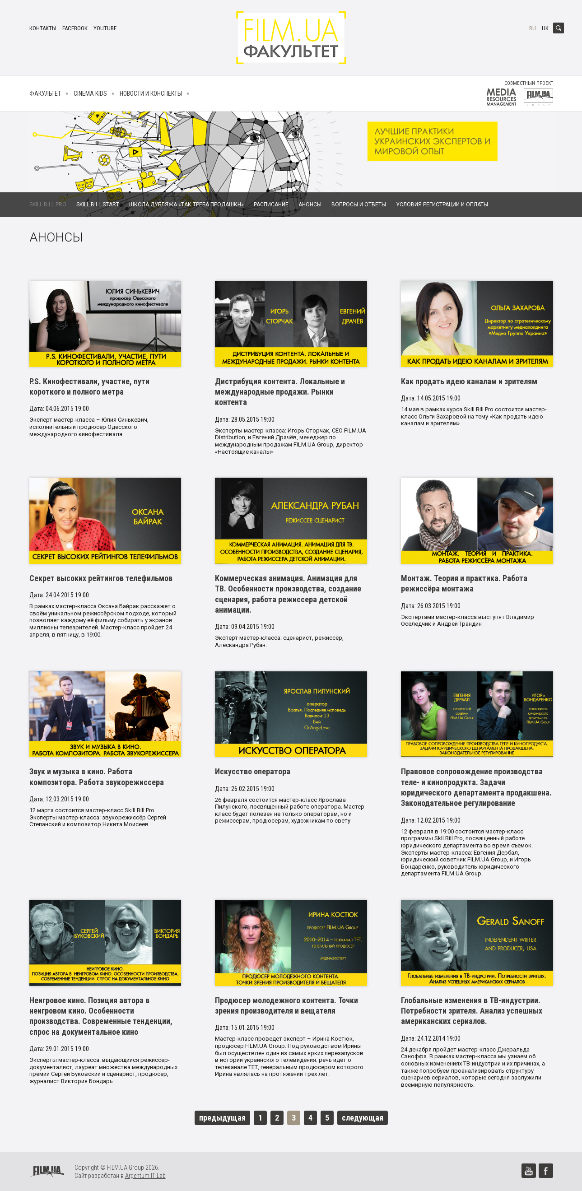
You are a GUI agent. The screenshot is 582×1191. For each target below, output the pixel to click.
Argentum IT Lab (145, 1175)
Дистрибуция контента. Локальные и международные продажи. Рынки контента (280, 392)
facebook (75, 28)
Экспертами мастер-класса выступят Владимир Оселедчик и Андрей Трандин (467, 621)
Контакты (42, 28)
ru (532, 28)
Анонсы (309, 204)
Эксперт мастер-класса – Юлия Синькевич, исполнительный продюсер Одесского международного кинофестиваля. (89, 426)
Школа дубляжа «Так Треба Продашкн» (186, 204)
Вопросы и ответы (358, 204)
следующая (362, 1117)
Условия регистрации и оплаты (442, 204)
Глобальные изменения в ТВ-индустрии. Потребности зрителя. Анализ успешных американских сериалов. (471, 1011)
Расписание (271, 204)
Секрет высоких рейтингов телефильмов (100, 578)
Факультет (45, 93)
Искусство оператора (252, 771)
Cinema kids (90, 93)
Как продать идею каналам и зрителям (469, 381)
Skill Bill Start (97, 204)
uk (545, 28)
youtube (104, 28)
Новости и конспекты (151, 93)
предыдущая (222, 1117)
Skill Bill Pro (47, 204)
